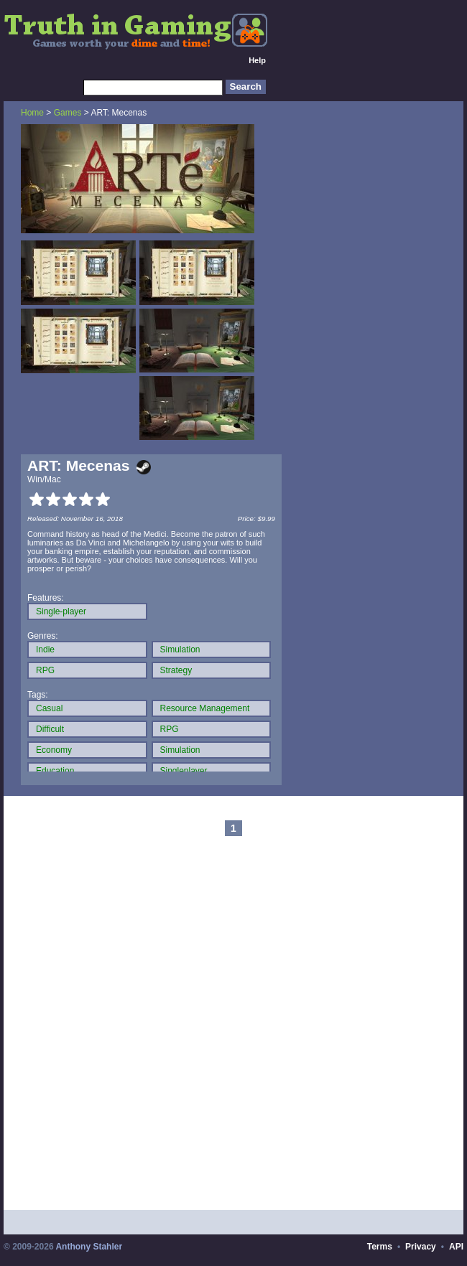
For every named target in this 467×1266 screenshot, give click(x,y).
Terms (379, 1247)
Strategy (176, 670)
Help (257, 60)
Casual (49, 708)
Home (32, 113)
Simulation (180, 649)
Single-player (61, 611)
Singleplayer (184, 771)
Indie (45, 649)
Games (68, 113)
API (456, 1247)
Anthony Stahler (88, 1247)
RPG (45, 670)
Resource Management (205, 708)
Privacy (420, 1247)
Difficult (50, 729)
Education (55, 771)
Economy (54, 750)
